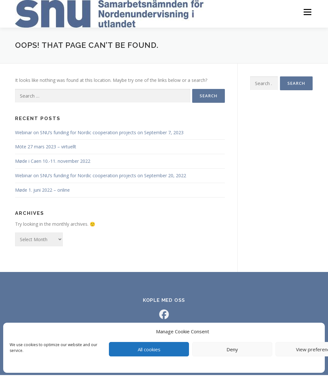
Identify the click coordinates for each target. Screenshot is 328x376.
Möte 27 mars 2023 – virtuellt (45, 148)
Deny (232, 349)
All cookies (149, 349)
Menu (307, 12)
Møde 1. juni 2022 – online (42, 191)
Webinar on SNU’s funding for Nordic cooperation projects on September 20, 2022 (101, 176)
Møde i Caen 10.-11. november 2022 (52, 162)
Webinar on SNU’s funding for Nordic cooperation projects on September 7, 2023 (99, 133)
